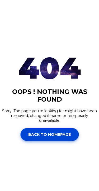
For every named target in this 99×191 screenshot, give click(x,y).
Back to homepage (49, 134)
